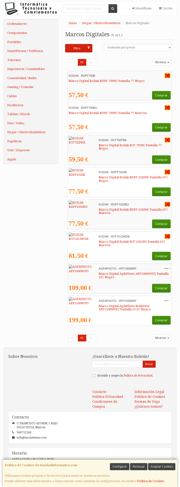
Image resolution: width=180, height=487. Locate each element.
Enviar (149, 364)
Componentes (17, 33)
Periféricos (15, 105)
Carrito (166, 8)
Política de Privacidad (138, 375)
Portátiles (14, 42)
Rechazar (139, 467)
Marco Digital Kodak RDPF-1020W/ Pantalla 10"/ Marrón (109, 209)
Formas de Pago (147, 401)
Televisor (14, 60)
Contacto (99, 392)
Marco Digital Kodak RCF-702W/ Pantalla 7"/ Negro (105, 145)
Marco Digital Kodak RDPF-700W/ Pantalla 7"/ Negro (107, 81)
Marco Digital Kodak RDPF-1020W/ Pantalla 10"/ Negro (108, 177)
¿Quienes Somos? (149, 406)
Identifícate (142, 8)
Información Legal (149, 392)
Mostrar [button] (162, 62)
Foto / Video (15, 123)
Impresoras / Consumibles (26, 69)
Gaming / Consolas (20, 87)
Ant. (72, 62)
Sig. (91, 62)
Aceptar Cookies (162, 467)
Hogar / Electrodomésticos (26, 132)
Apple (11, 159)
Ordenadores (16, 24)
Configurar (119, 467)
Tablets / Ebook (18, 114)
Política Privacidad (107, 397)
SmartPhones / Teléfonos (25, 51)
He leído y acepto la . (125, 375)
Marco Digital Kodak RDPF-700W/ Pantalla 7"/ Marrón (108, 113)
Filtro (82, 48)
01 (82, 62)
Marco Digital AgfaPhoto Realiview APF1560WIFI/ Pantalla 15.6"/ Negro (115, 307)
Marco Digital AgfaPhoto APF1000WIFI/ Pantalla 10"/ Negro (112, 273)
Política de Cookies (150, 481)
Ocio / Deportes (18, 150)
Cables (12, 96)
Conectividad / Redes (22, 78)
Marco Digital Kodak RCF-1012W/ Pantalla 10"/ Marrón (108, 241)
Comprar (161, 95)
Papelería (14, 141)
